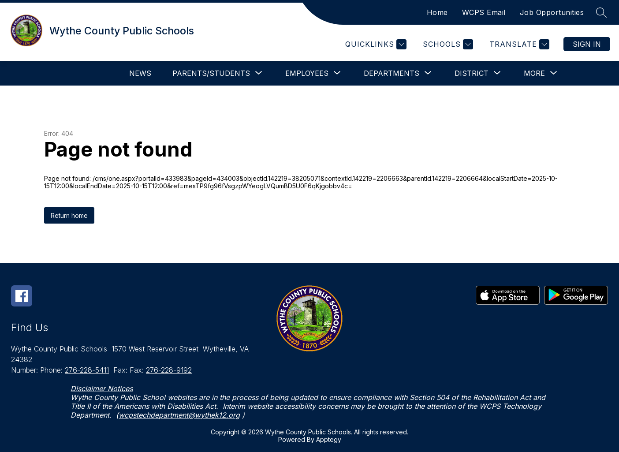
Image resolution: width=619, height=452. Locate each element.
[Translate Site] (518, 44)
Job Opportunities (552, 12)
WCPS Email (484, 12)
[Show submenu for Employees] (306, 73)
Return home (69, 215)
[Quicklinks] (374, 44)
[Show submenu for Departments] (391, 73)
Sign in (587, 44)
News (140, 73)
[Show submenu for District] (471, 73)
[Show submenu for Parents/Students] (211, 73)
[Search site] (601, 12)
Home (437, 12)
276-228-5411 (87, 370)
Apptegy (328, 439)
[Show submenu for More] (534, 73)
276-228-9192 (169, 370)
